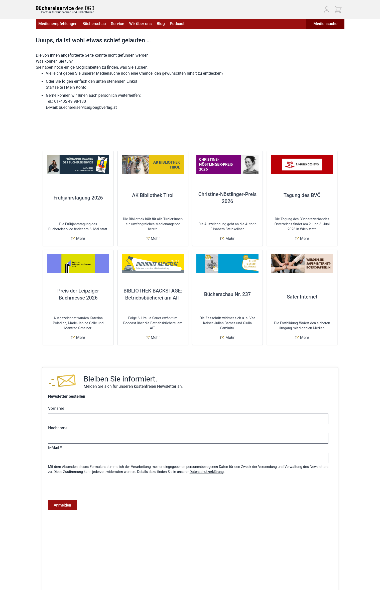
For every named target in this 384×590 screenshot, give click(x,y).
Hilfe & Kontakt (99, 575)
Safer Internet (302, 297)
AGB (39, 568)
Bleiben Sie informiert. (120, 378)
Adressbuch (169, 582)
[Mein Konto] (326, 10)
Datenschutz (45, 582)
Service (117, 23)
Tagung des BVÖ (302, 195)
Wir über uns (140, 23)
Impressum (44, 575)
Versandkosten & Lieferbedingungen (116, 568)
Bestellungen (170, 575)
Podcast (177, 23)
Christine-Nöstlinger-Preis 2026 (227, 197)
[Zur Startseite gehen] (65, 7)
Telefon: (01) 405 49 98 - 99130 (303, 583)
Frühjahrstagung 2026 (78, 198)
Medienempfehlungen (57, 23)
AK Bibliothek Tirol (152, 195)
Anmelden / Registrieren (178, 568)
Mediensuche (325, 23)
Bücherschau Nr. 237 (227, 294)
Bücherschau (94, 23)
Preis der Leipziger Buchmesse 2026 (78, 294)
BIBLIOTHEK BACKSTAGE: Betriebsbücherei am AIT (152, 294)
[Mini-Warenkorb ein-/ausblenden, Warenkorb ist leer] (338, 10)
